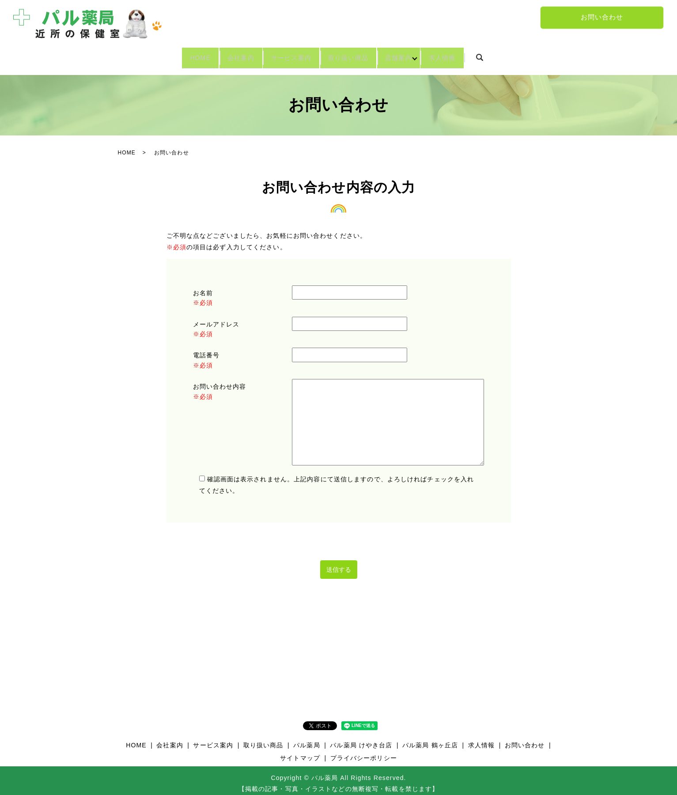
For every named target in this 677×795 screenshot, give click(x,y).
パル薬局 (306, 738)
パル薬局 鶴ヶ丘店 (430, 738)
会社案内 (219, 54)
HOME (164, 54)
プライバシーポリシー (363, 751)
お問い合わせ (602, 17)
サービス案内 (284, 54)
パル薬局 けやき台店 (361, 738)
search (523, 55)
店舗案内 (420, 54)
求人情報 (478, 54)
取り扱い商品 (356, 54)
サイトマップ (300, 751)
